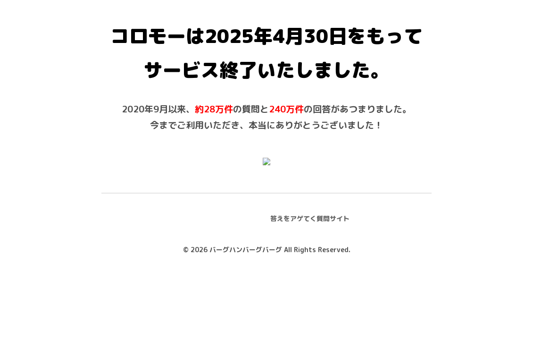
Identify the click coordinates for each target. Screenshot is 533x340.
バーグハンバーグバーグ (245, 249)
